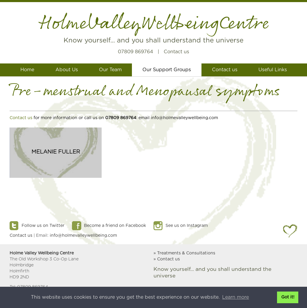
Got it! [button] (287, 297)
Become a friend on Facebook (115, 226)
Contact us (176, 51)
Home (27, 69)
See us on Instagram (186, 226)
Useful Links (272, 69)
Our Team (110, 69)
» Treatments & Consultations (184, 253)
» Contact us (167, 259)
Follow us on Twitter (43, 226)
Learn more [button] (235, 297)
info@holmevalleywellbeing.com (83, 235)
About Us (66, 69)
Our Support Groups (166, 69)
